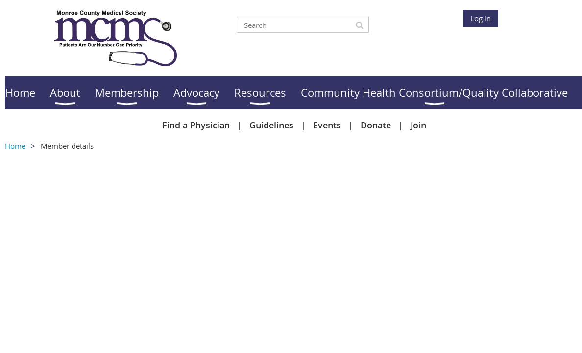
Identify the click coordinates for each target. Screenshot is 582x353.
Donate (376, 125)
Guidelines (271, 125)
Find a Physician (196, 125)
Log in (480, 18)
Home (15, 146)
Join (418, 125)
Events (327, 125)
